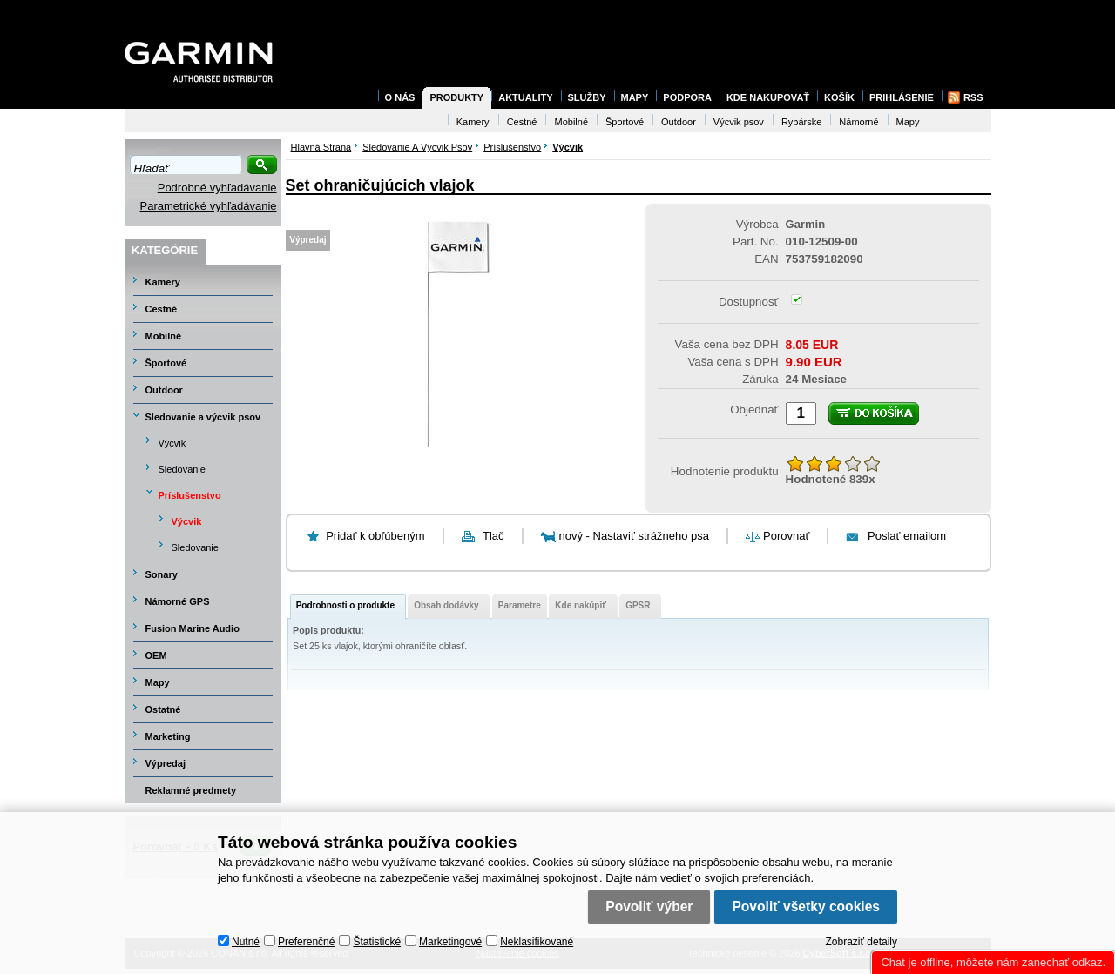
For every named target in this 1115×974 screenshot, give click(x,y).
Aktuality (525, 97)
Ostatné (163, 709)
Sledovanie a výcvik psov (203, 417)
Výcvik (172, 443)
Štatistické (377, 942)
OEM (156, 655)
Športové (166, 363)
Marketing (168, 736)
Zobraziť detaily (861, 942)
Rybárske (801, 122)
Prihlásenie (901, 97)
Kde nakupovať (767, 97)
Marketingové (450, 942)
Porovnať (786, 535)
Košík (839, 97)
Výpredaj (165, 763)
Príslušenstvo (190, 495)
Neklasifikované (536, 942)
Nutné (246, 942)
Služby (587, 97)
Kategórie (165, 250)
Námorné (858, 122)
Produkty (456, 97)
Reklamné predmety (191, 790)
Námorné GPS (177, 601)
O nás (400, 97)
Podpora (687, 97)
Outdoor (164, 390)
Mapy (157, 682)
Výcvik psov (738, 122)
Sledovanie (182, 469)
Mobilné (163, 336)
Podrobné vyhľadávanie (217, 187)
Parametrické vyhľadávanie (208, 205)
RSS (973, 97)
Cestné (161, 309)
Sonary (161, 574)
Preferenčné (306, 942)
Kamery (162, 282)
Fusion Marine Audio (192, 628)
